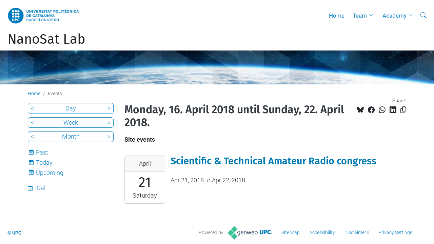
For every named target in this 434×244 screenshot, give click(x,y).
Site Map (290, 232)
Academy (394, 15)
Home (336, 15)
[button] (372, 15)
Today (44, 162)
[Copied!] (403, 110)
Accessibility (322, 232)
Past (42, 152)
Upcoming (49, 172)
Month (71, 136)
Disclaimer (355, 232)
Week (70, 122)
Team (360, 15)
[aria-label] (423, 16)
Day (70, 108)
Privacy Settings (395, 232)
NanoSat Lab (46, 39)
